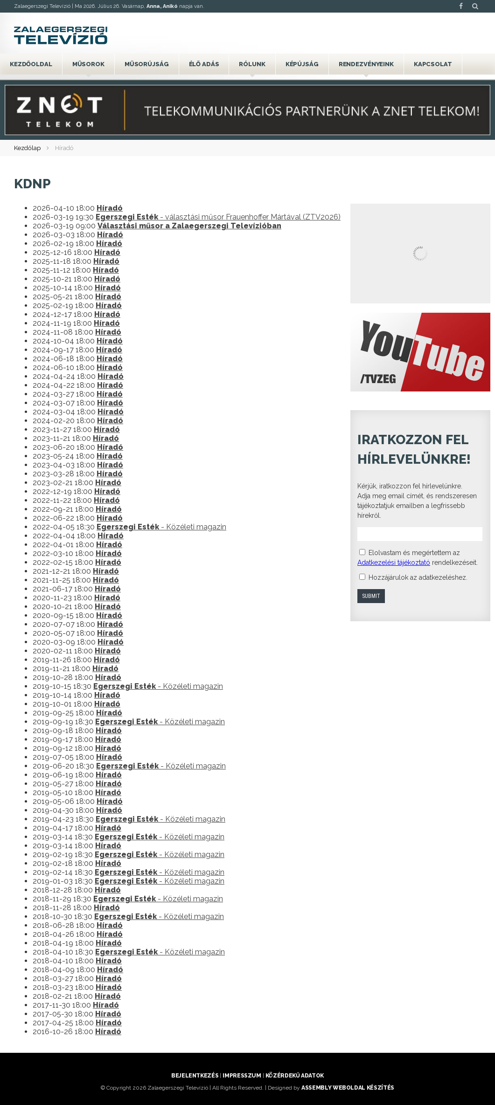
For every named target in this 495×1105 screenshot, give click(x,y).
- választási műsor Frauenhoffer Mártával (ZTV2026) (218, 217)
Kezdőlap (27, 147)
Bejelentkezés (194, 1075)
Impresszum (242, 1075)
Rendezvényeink (366, 64)
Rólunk (252, 64)
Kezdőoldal (31, 64)
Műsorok (88, 64)
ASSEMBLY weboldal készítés (347, 1087)
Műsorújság (147, 64)
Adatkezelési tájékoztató (393, 562)
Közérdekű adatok (294, 1075)
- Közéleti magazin (161, 526)
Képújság (302, 64)
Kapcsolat (433, 64)
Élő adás (204, 64)
